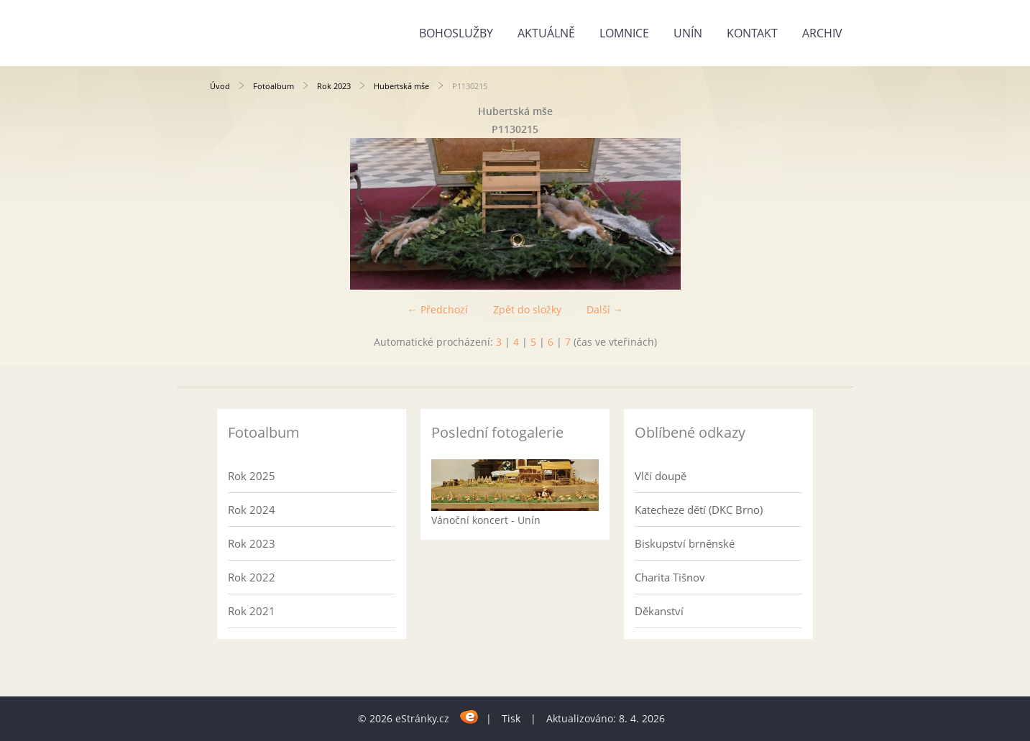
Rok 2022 (251, 577)
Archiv (822, 33)
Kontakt (752, 33)
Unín (687, 33)
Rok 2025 (251, 476)
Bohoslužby (456, 33)
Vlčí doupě (660, 476)
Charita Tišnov (670, 577)
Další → (605, 309)
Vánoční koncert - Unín (486, 520)
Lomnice (624, 33)
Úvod (220, 85)
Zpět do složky (527, 309)
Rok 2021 (251, 611)
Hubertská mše (401, 85)
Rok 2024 (251, 509)
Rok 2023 (334, 85)
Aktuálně (546, 33)
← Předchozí (438, 309)
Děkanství (659, 611)
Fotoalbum (273, 85)
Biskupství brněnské (685, 543)
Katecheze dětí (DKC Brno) (699, 509)
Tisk (511, 718)
